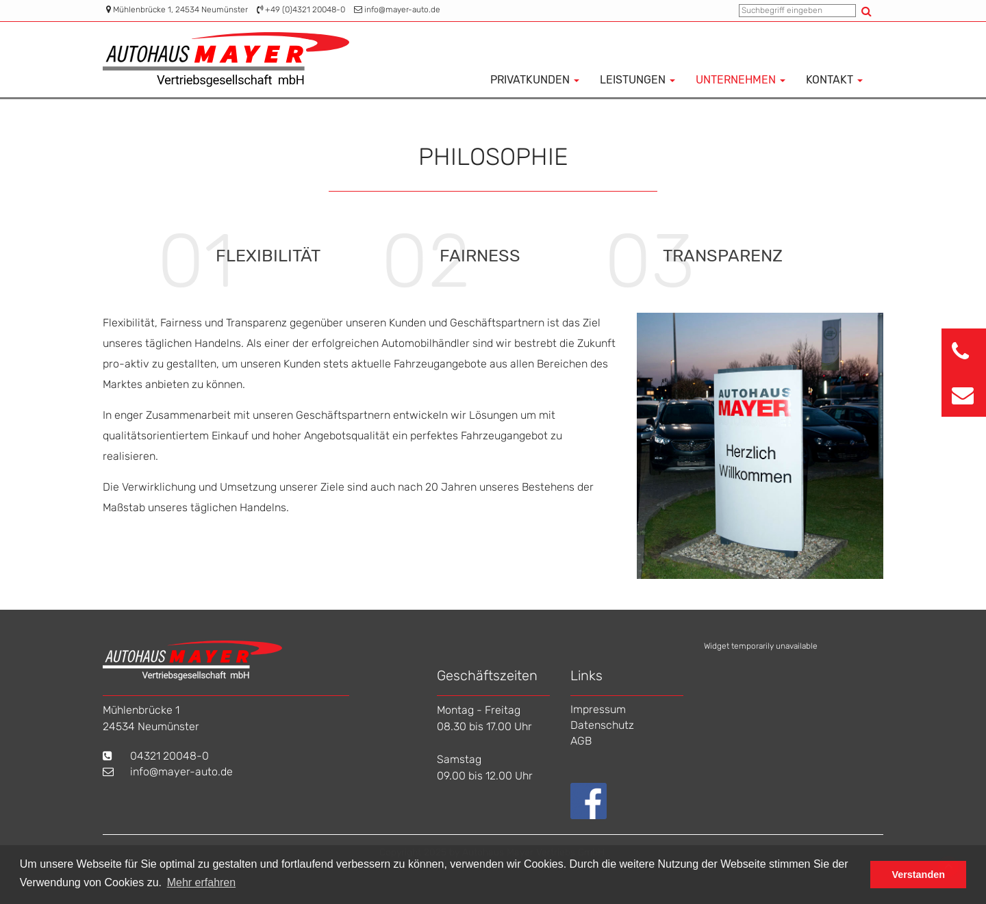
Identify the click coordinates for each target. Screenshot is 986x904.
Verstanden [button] (918, 874)
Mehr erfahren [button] (201, 882)
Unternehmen (740, 79)
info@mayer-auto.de (402, 9)
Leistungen (637, 79)
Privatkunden (534, 79)
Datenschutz (602, 725)
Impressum (598, 709)
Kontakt (834, 79)
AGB (581, 740)
